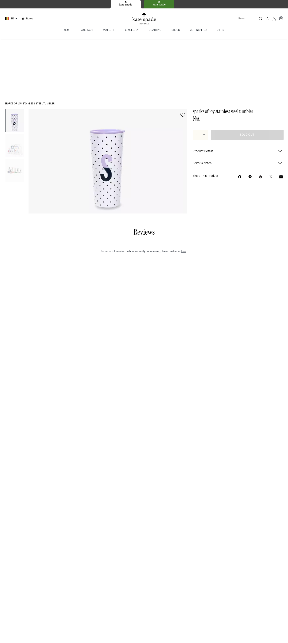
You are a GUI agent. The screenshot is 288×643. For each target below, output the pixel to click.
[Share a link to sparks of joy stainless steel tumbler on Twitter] (270, 118)
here (183, 374)
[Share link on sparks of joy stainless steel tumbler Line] (250, 117)
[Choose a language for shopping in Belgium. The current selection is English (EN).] (12, 18)
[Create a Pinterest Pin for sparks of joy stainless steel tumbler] (260, 118)
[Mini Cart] (281, 18)
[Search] (244, 18)
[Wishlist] (267, 18)
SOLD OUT (247, 76)
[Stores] (26, 18)
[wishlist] (182, 56)
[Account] (274, 18)
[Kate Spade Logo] (144, 18)
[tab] (126, 4)
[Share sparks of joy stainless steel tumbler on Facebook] (239, 117)
